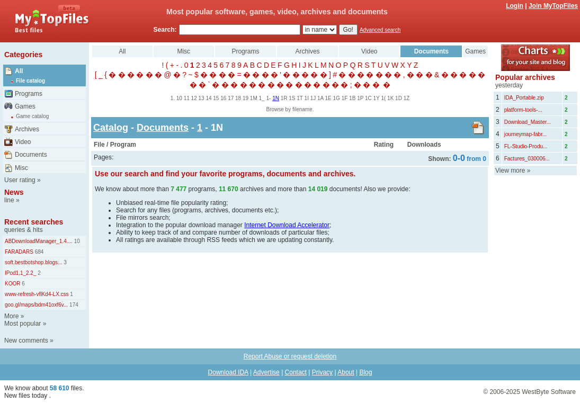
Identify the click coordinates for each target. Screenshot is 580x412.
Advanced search (380, 30)
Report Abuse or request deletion (290, 356)
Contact (296, 372)
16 (223, 98)
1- (268, 98)
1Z (407, 98)
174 (73, 305)
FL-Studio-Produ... (526, 146)
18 (238, 98)
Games (25, 106)
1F (345, 98)
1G (336, 98)
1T (300, 98)
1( (383, 98)
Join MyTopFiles (553, 6)
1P (360, 98)
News (14, 192)
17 (231, 98)
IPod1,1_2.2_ (21, 273)
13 (201, 98)
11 (187, 98)
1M (253, 98)
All (19, 71)
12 (194, 98)
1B (352, 98)
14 (208, 98)
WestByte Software (549, 392)
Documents (31, 154)
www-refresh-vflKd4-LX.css (37, 294)
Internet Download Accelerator (286, 225)
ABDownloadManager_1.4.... (39, 241)
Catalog (110, 127)
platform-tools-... (523, 110)
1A (320, 98)
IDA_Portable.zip (524, 98)
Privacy (322, 372)
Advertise (266, 372)
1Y (376, 98)
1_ (262, 98)
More (11, 316)
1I (307, 98)
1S (292, 98)
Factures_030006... (527, 159)
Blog (365, 372)
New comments (26, 340)
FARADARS (19, 252)
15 (216, 98)
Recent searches (33, 222)
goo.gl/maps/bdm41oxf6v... (36, 305)
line (9, 200)
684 (38, 252)
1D (398, 98)
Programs (28, 93)
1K (390, 98)
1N (275, 98)
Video (23, 142)
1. (173, 98)
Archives (27, 129)
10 (76, 241)
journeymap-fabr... (525, 134)
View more (510, 170)
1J (313, 98)
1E (328, 98)
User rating (19, 180)
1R (284, 98)
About (345, 372)
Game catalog (32, 116)
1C (368, 98)
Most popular (22, 323)
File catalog (30, 81)
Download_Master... (527, 122)
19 (245, 98)
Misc (21, 168)
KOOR (12, 283)
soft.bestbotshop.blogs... (33, 262)
